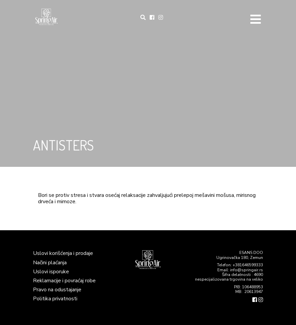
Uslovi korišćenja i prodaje (63, 253)
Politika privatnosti (55, 298)
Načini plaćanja (50, 262)
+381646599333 (248, 265)
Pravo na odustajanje (57, 289)
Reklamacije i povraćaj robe (64, 280)
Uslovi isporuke (51, 271)
